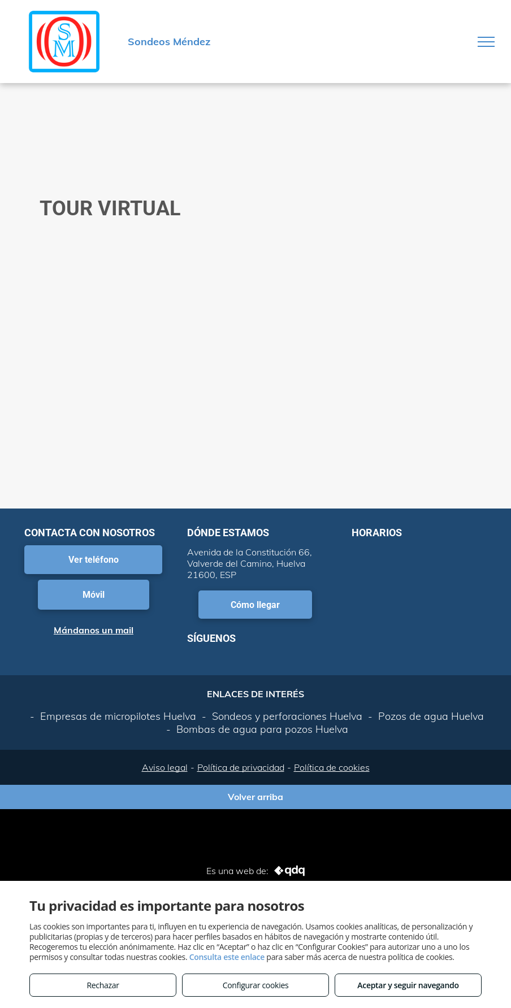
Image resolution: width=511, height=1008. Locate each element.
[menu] (486, 42)
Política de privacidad (240, 767)
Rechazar (102, 985)
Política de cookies (332, 767)
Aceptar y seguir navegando (407, 985)
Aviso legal (165, 767)
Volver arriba (255, 796)
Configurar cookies (256, 985)
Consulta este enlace (227, 956)
